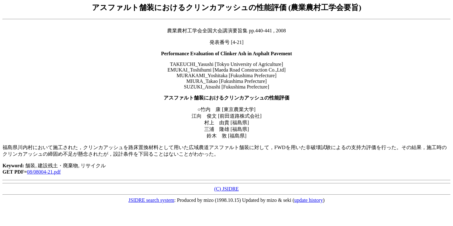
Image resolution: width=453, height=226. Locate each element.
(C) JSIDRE (226, 188)
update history (308, 200)
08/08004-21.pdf (44, 172)
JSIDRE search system (151, 200)
